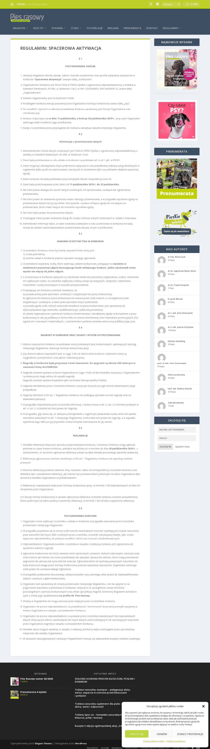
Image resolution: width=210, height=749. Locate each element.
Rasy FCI (38, 23)
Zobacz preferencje (190, 734)
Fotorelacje (95, 23)
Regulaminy (170, 23)
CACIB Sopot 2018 (37, 4)
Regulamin (117, 745)
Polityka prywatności (175, 741)
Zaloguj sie (165, 444)
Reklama (113, 23)
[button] (203, 706)
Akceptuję (136, 734)
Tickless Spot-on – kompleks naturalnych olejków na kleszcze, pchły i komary (105, 714)
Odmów (162, 734)
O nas (74, 23)
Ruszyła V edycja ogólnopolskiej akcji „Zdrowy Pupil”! (105, 723)
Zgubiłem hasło (182, 444)
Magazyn (19, 23)
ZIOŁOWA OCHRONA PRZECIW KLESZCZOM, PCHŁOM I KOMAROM (105, 678)
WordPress (81, 741)
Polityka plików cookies (154, 741)
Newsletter (92, 745)
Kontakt (152, 23)
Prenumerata (132, 23)
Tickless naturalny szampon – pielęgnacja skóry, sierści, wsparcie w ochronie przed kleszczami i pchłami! (103, 690)
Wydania (57, 23)
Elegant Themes (43, 741)
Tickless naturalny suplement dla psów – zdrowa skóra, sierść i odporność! (103, 703)
